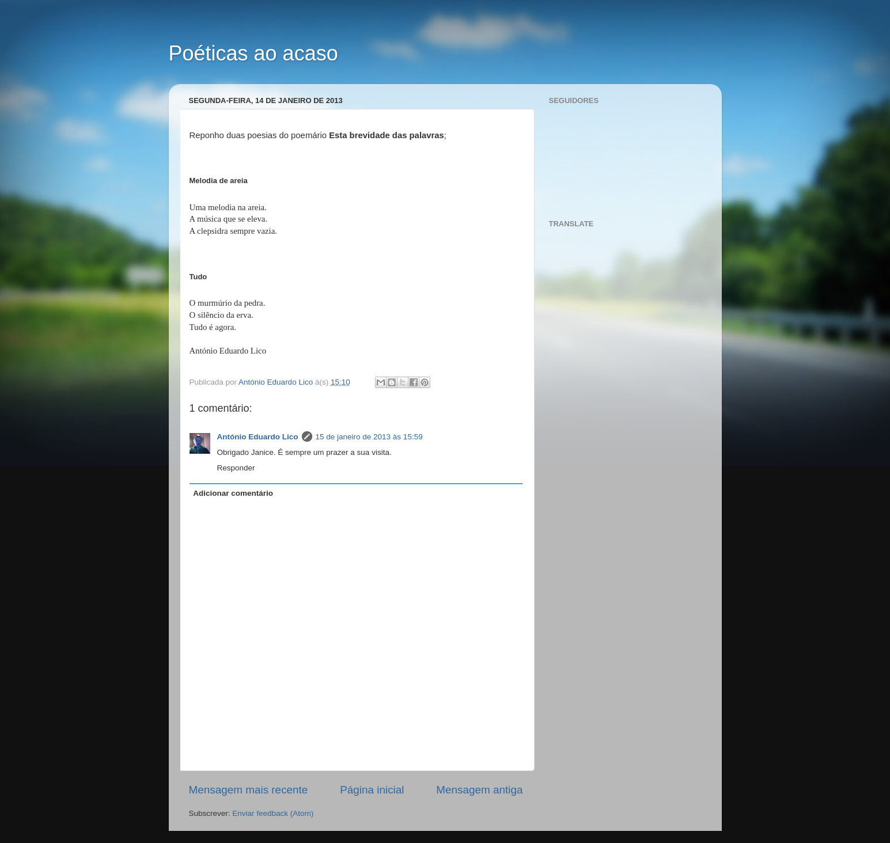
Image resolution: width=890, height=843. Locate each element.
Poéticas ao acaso (253, 53)
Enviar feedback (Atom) (272, 813)
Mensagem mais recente (248, 790)
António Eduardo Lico (257, 436)
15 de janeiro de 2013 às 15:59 (369, 436)
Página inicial (372, 790)
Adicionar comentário (233, 493)
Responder (236, 468)
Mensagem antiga (479, 790)
